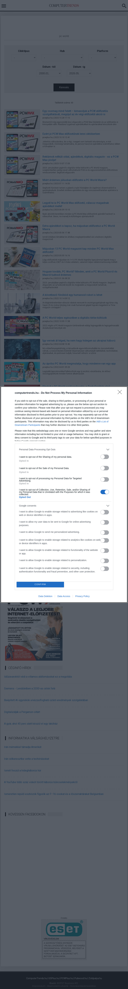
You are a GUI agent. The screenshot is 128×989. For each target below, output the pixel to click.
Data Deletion (45, 596)
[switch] (104, 457)
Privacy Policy (82, 596)
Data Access (63, 596)
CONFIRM (40, 584)
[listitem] (64, 449)
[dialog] (64, 494)
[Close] (121, 393)
